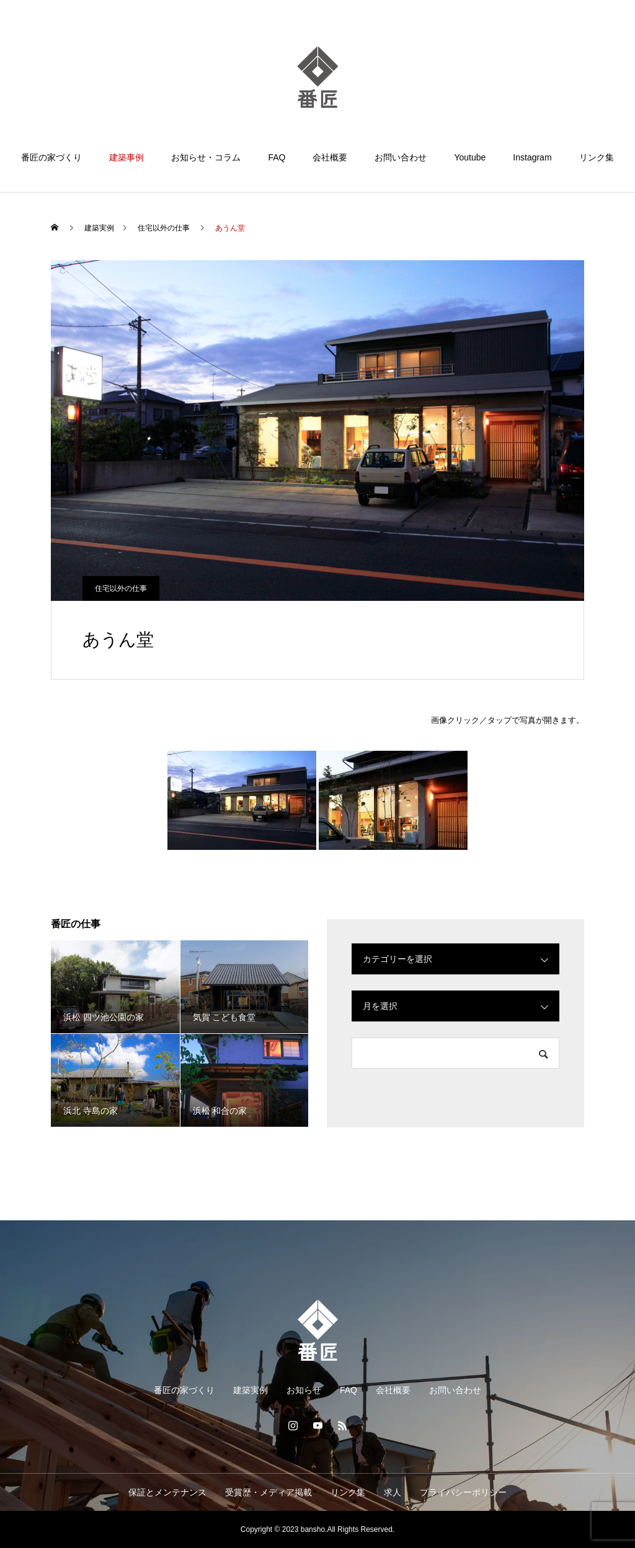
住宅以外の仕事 (121, 588)
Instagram (532, 157)
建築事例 (126, 157)
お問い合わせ (401, 157)
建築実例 (250, 1390)
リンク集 (596, 157)
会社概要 (330, 157)
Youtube (470, 157)
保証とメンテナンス (167, 1492)
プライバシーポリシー (463, 1492)
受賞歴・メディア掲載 (268, 1492)
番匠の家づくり (51, 157)
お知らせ (303, 1390)
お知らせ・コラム (206, 157)
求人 (392, 1492)
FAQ (276, 157)
